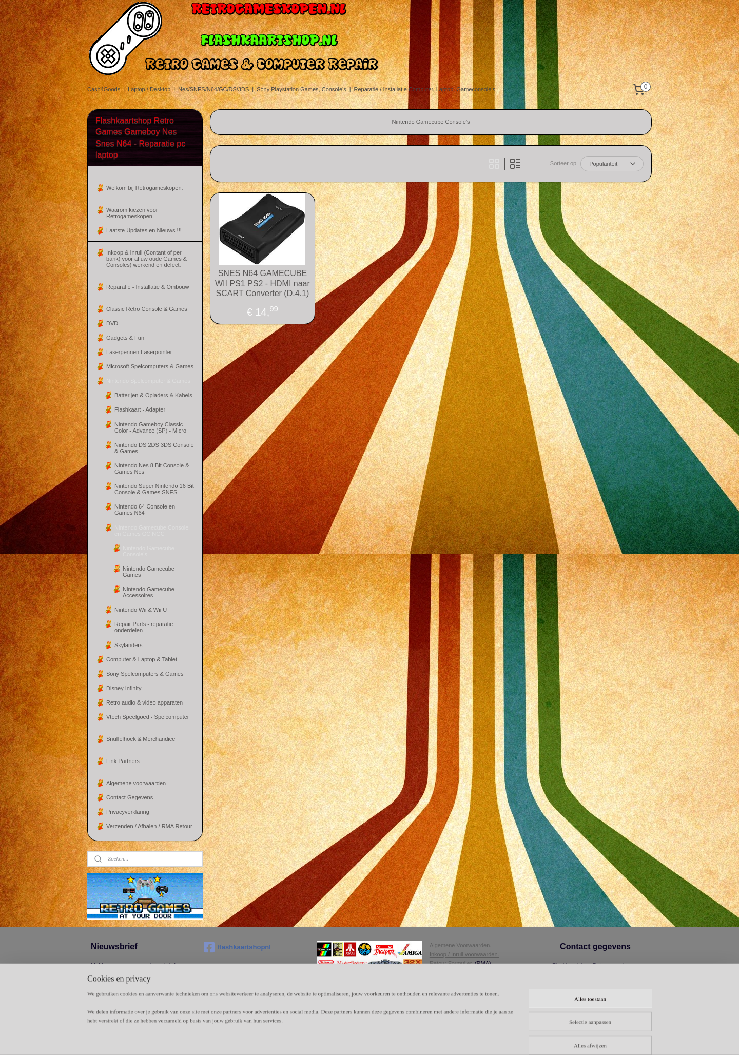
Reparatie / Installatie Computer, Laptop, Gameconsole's (424, 89)
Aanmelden (113, 984)
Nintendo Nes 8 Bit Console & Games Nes (151, 468)
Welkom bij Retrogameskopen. (144, 188)
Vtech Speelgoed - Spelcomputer (147, 717)
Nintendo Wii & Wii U (140, 610)
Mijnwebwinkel (548, 1036)
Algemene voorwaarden (136, 783)
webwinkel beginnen (468, 1036)
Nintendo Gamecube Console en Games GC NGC (151, 530)
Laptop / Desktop (149, 89)
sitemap (416, 1036)
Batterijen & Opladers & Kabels (153, 395)
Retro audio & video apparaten (144, 702)
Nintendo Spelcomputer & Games (148, 381)
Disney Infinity (123, 688)
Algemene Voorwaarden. (460, 945)
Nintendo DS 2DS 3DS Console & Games (154, 448)
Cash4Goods (103, 89)
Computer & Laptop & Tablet (141, 659)
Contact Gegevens (129, 797)
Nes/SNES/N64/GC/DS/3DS (213, 89)
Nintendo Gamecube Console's (148, 551)
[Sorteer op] (612, 164)
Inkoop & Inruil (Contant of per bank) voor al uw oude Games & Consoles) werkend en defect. (146, 258)
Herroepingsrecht (451, 972)
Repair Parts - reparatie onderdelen (143, 627)
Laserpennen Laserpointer (139, 352)
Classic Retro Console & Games (146, 309)
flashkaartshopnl (237, 947)
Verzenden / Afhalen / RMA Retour (149, 826)
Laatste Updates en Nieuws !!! (144, 230)
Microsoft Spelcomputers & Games (149, 366)
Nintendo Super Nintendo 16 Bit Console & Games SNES (154, 489)
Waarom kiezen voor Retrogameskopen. (132, 213)
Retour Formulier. (451, 963)
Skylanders (128, 645)
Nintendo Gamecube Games (148, 571)
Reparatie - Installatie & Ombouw (147, 287)
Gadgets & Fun (125, 338)
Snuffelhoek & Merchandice (140, 739)
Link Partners (123, 761)
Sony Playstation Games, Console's (301, 89)
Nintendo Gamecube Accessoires (148, 592)
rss (435, 1036)
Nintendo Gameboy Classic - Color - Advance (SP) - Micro (150, 427)
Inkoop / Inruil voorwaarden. (464, 954)
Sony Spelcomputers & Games (144, 674)
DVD (112, 323)
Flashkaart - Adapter (139, 409)
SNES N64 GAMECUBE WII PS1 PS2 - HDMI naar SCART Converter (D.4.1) (262, 283)
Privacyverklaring (127, 812)
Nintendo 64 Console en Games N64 (144, 509)
